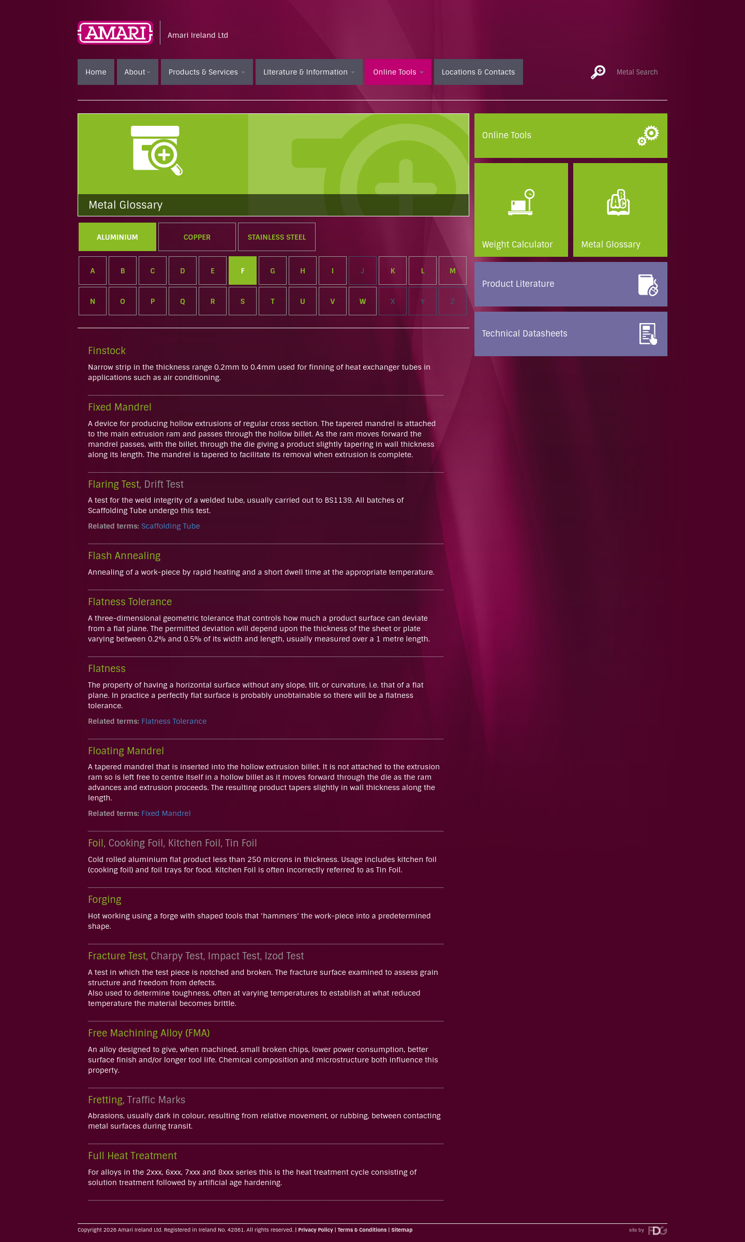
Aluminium (117, 237)
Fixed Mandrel (166, 813)
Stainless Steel (277, 237)
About (138, 72)
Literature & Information (309, 72)
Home (96, 72)
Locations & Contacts (478, 72)
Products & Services (207, 72)
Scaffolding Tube (170, 526)
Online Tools (398, 72)
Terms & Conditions (362, 1229)
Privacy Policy (315, 1229)
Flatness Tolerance (173, 721)
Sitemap (402, 1229)
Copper (197, 237)
